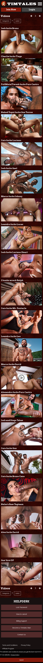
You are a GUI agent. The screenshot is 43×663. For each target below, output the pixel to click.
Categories (5, 21)
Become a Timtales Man (21, 628)
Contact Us (21, 634)
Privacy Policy (25, 645)
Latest (17, 21)
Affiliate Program (8, 649)
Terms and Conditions (10, 645)
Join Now (11, 9)
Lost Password (21, 607)
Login (32, 9)
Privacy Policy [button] (15, 655)
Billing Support (21, 621)
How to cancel (21, 614)
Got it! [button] (21, 660)
